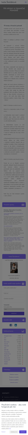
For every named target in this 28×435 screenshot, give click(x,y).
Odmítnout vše (14, 432)
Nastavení (3, 431)
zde (10, 428)
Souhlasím (23, 431)
